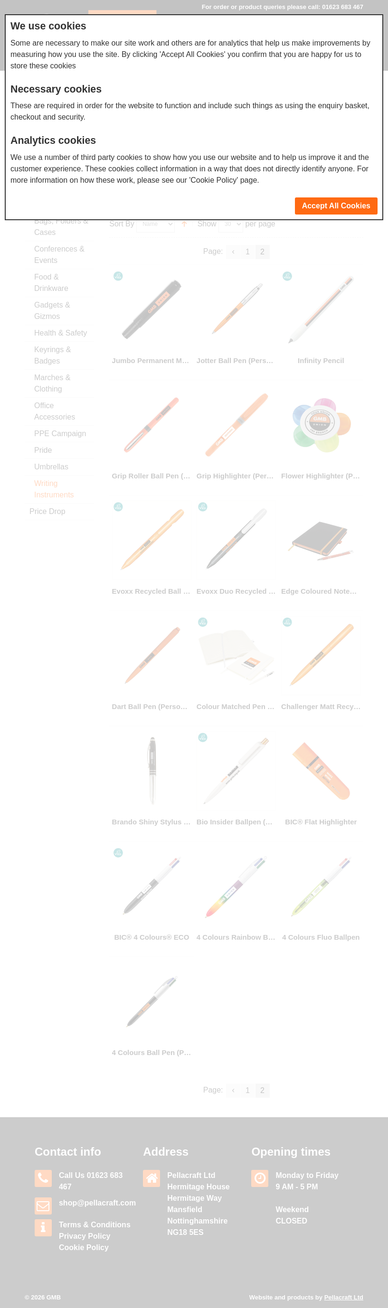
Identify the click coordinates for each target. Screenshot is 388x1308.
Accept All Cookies (336, 206)
